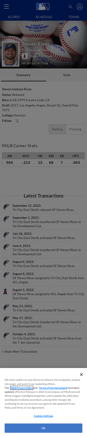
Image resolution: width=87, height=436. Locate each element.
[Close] (81, 374)
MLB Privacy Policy (22, 387)
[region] (43, 402)
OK (43, 428)
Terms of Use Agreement (53, 387)
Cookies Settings (43, 415)
